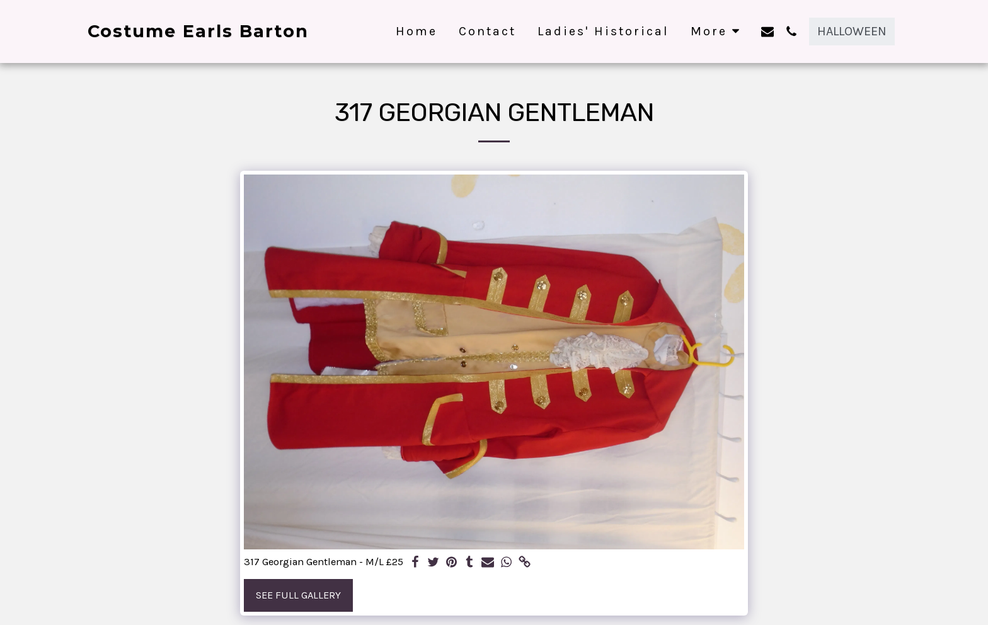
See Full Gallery (298, 595)
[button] (767, 31)
